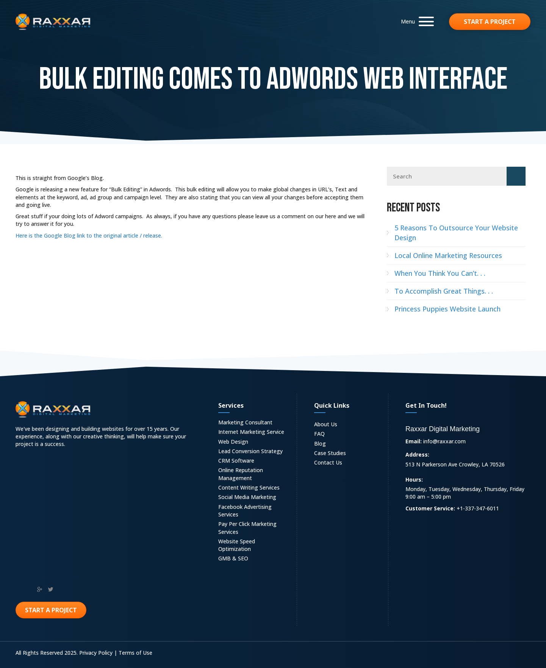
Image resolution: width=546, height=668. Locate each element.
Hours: (414, 479)
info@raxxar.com (444, 441)
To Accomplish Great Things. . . (443, 291)
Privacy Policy (96, 652)
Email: (413, 441)
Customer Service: (430, 508)
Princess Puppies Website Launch (447, 308)
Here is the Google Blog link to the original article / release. (89, 235)
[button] (415, 21)
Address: (417, 454)
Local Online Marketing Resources (448, 255)
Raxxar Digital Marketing (442, 429)
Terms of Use (135, 652)
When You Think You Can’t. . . (439, 273)
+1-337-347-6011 (478, 508)
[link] (253, 423)
